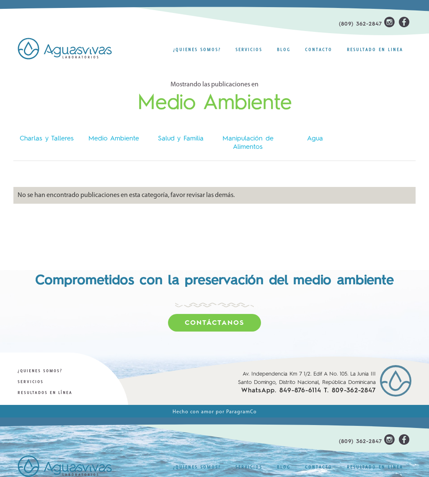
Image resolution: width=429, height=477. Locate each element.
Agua (315, 138)
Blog (283, 49)
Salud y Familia (181, 138)
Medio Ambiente (113, 138)
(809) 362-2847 (360, 24)
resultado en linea (375, 49)
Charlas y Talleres (47, 138)
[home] (70, 49)
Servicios (248, 49)
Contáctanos (214, 323)
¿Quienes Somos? (197, 49)
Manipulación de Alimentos (248, 142)
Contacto (318, 49)
